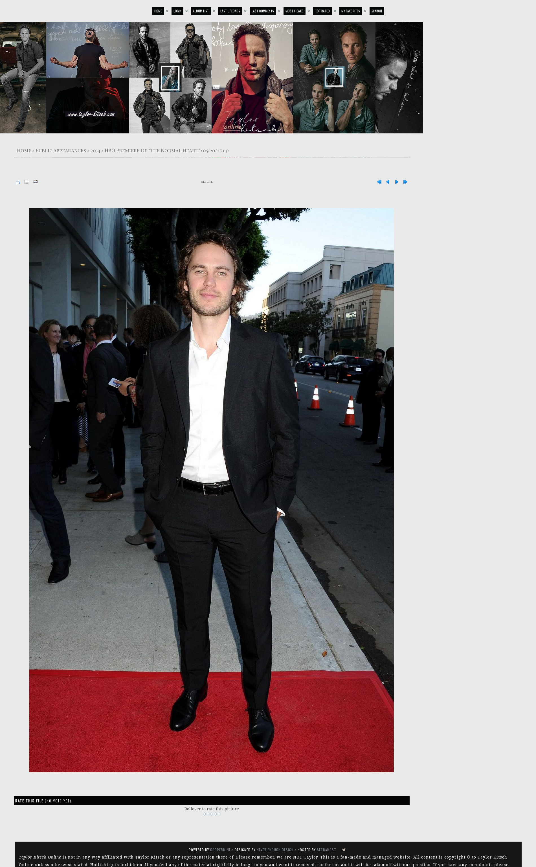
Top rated (322, 10)
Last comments (263, 10)
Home (158, 10)
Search (377, 10)
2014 (95, 150)
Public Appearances (61, 150)
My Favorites (350, 10)
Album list (201, 10)
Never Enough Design (275, 849)
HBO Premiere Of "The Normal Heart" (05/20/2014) (167, 150)
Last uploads (230, 10)
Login (177, 10)
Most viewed (294, 10)
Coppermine (220, 849)
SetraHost (326, 849)
